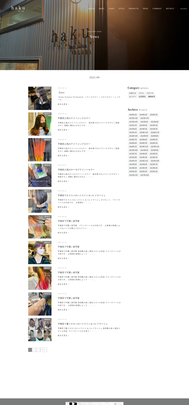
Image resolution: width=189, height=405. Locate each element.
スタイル (150, 93)
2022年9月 (133, 164)
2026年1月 (154, 115)
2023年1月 (133, 161)
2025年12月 (133, 118)
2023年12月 (144, 147)
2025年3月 (143, 129)
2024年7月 (133, 140)
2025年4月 (133, 129)
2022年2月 (143, 171)
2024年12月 (144, 132)
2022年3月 (133, 171)
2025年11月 (144, 118)
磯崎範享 (151, 97)
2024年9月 (144, 136)
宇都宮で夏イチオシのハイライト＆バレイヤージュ (83, 324)
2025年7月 (133, 125)
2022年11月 (144, 161)
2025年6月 (143, 125)
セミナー (132, 97)
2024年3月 (143, 143)
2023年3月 (143, 157)
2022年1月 (154, 171)
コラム (141, 93)
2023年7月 (133, 154)
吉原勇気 (142, 97)
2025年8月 (154, 122)
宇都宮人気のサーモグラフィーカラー (76, 170)
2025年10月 (133, 122)
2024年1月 (133, 147)
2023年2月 (154, 157)
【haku (61, 92)
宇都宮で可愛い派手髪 (69, 221)
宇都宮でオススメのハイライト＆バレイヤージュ (82, 195)
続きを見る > (63, 104)
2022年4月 (154, 168)
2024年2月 (154, 143)
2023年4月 (133, 157)
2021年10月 (144, 175)
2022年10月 (155, 161)
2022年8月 (143, 164)
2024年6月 (143, 140)
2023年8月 (154, 150)
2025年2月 (154, 129)
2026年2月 (143, 115)
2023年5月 (154, 154)
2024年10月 (133, 136)
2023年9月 (144, 150)
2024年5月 (154, 140)
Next (44, 350)
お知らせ (132, 93)
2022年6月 (133, 168)
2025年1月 (133, 132)
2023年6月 (143, 154)
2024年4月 (133, 143)
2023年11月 (155, 147)
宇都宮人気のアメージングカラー (74, 118)
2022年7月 (154, 164)
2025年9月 (144, 122)
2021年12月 (133, 175)
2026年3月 (133, 115)
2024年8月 (154, 136)
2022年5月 (143, 168)
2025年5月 (154, 125)
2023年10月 (133, 150)
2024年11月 (155, 132)
